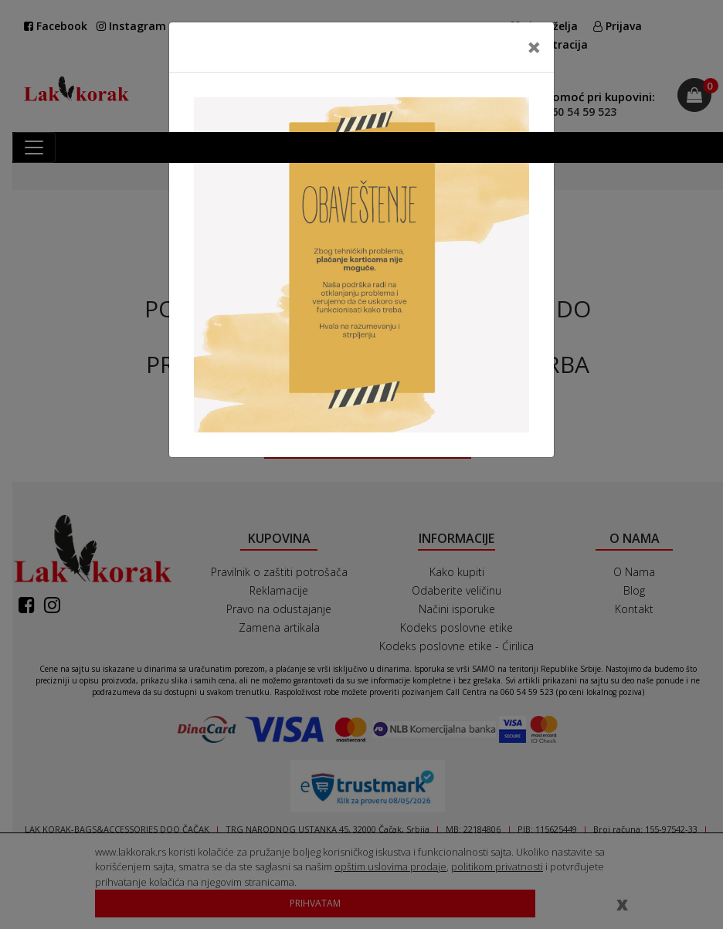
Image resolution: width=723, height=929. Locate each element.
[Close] (534, 47)
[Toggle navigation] (34, 147)
